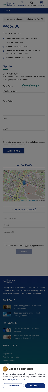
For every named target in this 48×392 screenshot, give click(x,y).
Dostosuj (13, 385)
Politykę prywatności (17, 379)
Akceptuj (35, 385)
